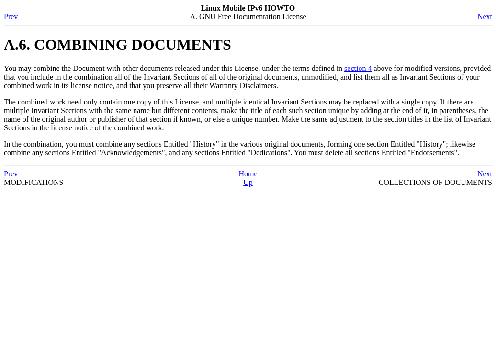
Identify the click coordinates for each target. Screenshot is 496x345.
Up (248, 182)
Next (484, 16)
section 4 (358, 68)
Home (247, 174)
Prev (11, 16)
